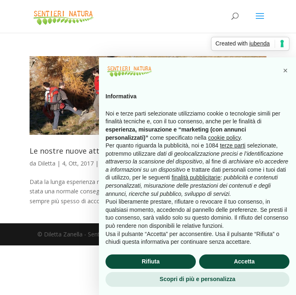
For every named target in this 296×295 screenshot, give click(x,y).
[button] (285, 70)
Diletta (46, 163)
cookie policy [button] (224, 137)
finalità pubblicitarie (196, 177)
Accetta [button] (244, 261)
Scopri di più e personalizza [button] (197, 279)
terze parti (233, 145)
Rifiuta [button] (151, 261)
